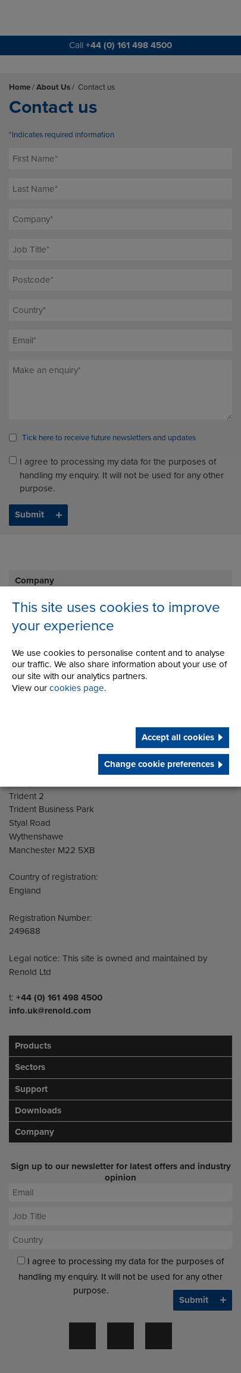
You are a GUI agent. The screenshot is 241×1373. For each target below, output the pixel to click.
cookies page (76, 688)
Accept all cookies (178, 737)
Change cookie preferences (159, 764)
